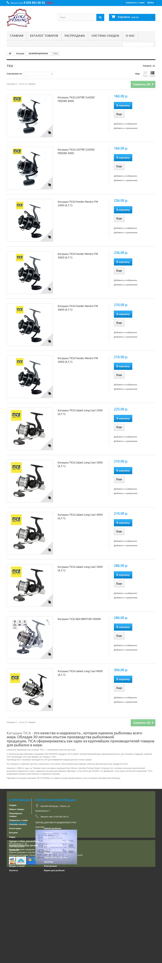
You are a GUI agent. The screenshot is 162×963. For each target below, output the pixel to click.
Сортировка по (14, 73)
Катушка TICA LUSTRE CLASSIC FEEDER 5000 (76, 151)
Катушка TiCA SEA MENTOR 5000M (79, 618)
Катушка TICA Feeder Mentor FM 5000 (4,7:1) (78, 360)
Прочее (12, 910)
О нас (130, 36)
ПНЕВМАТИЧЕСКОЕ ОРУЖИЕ (24, 898)
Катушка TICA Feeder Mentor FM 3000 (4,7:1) (78, 255)
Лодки (12, 889)
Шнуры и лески (17, 919)
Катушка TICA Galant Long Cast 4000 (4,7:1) (80, 516)
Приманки (14, 903)
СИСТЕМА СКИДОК (105, 36)
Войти (150, 2)
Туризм (12, 914)
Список (152, 74)
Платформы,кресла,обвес (57, 894)
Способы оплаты (18, 824)
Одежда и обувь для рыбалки (24, 894)
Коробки (48, 885)
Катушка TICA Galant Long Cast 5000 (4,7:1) (80, 568)
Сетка (145, 74)
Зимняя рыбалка (52, 881)
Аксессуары (15, 881)
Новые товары (16, 809)
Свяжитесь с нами (135, 2)
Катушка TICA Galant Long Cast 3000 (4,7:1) (80, 464)
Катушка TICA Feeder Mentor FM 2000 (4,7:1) (78, 203)
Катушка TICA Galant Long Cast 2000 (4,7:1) (80, 412)
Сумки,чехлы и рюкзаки (56, 910)
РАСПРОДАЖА (75, 36)
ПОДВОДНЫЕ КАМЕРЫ (55, 898)
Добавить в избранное (125, 124)
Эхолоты (13, 923)
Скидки (12, 805)
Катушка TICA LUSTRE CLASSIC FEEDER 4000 (76, 99)
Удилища (48, 914)
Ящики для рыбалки (54, 923)
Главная (16, 36)
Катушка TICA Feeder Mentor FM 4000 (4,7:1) (78, 307)
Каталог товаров (44, 36)
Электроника (50, 919)
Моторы (48, 889)
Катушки (13, 885)
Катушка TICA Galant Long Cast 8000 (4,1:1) (80, 673)
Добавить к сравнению (125, 128)
